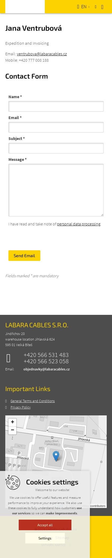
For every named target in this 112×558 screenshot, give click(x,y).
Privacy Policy (21, 407)
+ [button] (12, 423)
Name (15, 96)
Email (15, 117)
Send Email (24, 255)
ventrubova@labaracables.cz (42, 53)
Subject (16, 138)
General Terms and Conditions (33, 400)
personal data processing (78, 223)
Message (17, 159)
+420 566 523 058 (46, 361)
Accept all (56, 552)
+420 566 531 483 (46, 355)
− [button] (12, 430)
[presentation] (48, 237)
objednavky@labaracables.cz (46, 369)
